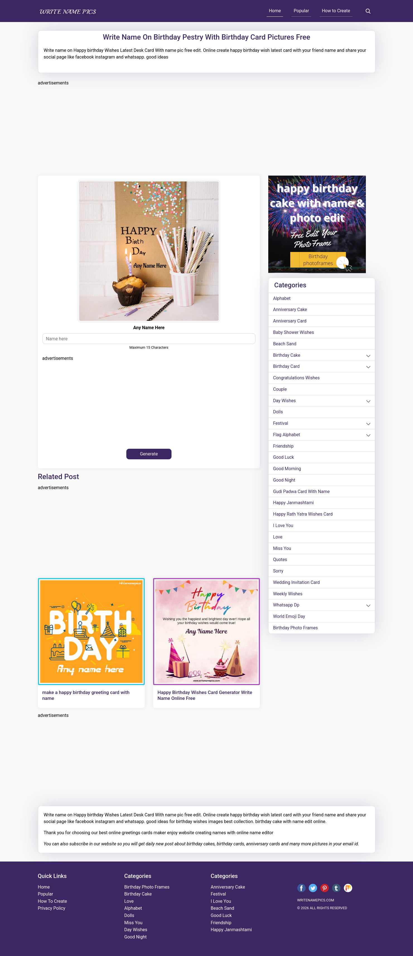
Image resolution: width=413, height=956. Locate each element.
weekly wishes (288, 595)
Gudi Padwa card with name (301, 492)
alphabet (282, 298)
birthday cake (286, 355)
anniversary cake (290, 309)
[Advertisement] (205, 130)
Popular (301, 10)
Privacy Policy (52, 908)
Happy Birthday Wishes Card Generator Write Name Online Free (205, 695)
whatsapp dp (286, 607)
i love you (283, 527)
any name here (149, 327)
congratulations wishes (296, 378)
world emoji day (289, 618)
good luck (283, 458)
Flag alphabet (286, 435)
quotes (280, 561)
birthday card (286, 367)
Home (275, 10)
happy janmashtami (293, 504)
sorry (278, 572)
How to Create (336, 10)
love (277, 538)
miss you (282, 549)
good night (284, 481)
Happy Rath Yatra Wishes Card (303, 515)
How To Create (52, 901)
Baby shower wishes (293, 332)
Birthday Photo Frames (295, 629)
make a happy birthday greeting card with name (86, 695)
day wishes (284, 401)
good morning (287, 469)
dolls (278, 412)
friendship (283, 447)
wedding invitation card (296, 584)
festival (280, 424)
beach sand (284, 344)
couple (280, 389)
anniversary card (290, 321)
